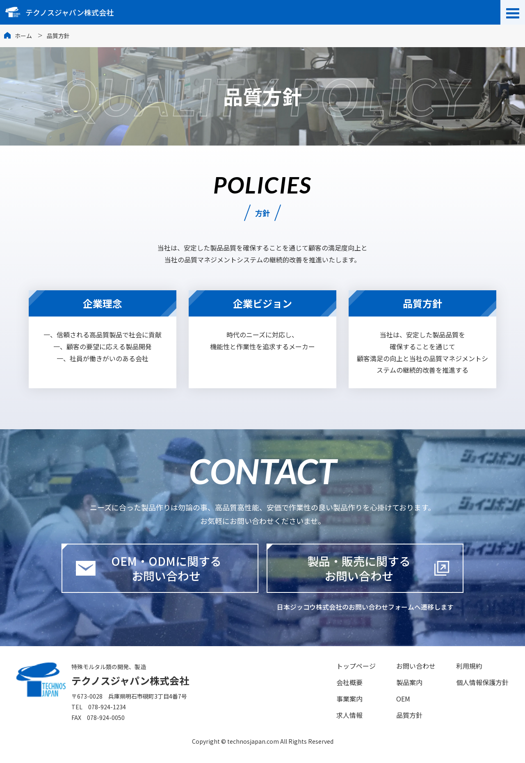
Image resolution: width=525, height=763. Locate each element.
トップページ (356, 666)
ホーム (23, 36)
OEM (403, 699)
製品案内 (409, 682)
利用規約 (469, 666)
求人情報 (349, 715)
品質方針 (409, 715)
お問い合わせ (416, 666)
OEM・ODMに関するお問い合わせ (148, 568)
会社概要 (349, 682)
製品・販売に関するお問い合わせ (359, 568)
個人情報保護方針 (482, 682)
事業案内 (349, 699)
